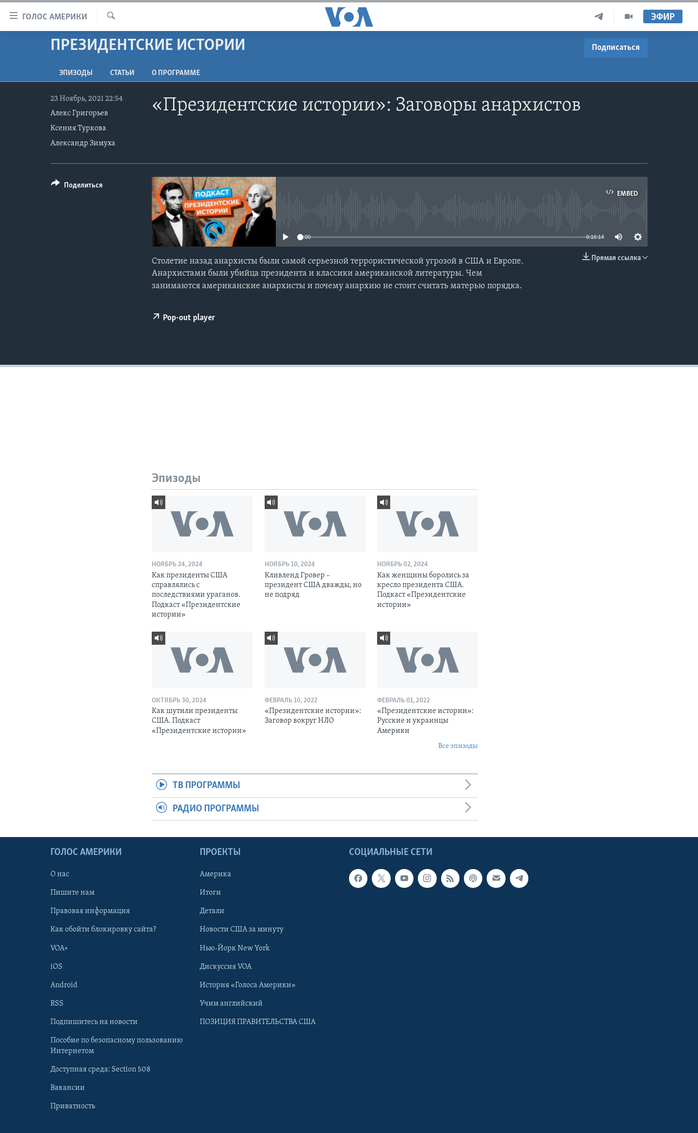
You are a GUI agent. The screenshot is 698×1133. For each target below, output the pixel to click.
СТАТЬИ (122, 73)
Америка (215, 875)
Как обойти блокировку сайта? (103, 930)
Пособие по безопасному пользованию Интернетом (116, 1046)
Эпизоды (76, 73)
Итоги (210, 893)
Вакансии (67, 1088)
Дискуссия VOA (226, 967)
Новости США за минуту (242, 930)
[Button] (77, 187)
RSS (56, 1004)
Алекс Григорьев (79, 113)
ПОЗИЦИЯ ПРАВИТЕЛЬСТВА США (258, 1022)
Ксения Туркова (78, 128)
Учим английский (231, 1004)
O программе (176, 73)
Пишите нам (72, 893)
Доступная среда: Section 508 (100, 1069)
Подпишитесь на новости (94, 1022)
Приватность (72, 1106)
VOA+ (59, 948)
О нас (59, 875)
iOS (56, 967)
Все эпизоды (458, 746)
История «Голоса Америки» (248, 985)
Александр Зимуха (82, 143)
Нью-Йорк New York (235, 948)
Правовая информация (90, 912)
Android (64, 985)
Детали (212, 912)
